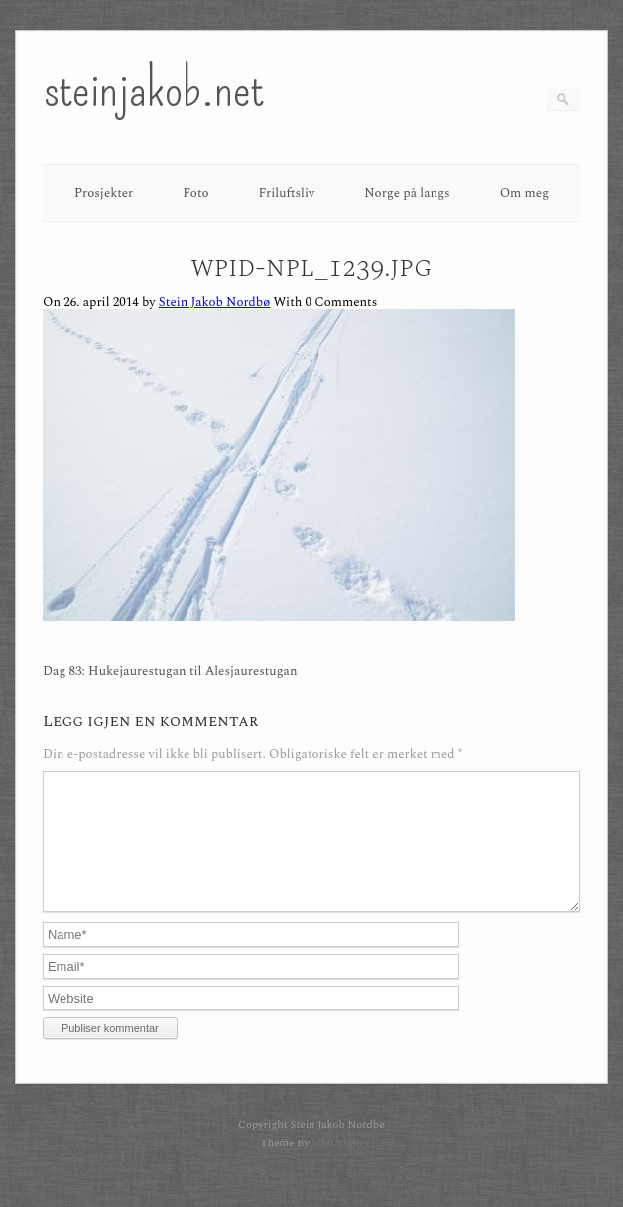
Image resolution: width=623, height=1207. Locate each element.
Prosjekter (103, 192)
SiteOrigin (337, 1166)
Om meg (525, 192)
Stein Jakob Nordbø (214, 302)
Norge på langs (406, 192)
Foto (195, 192)
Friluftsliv (287, 192)
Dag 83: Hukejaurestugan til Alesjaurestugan (170, 671)
